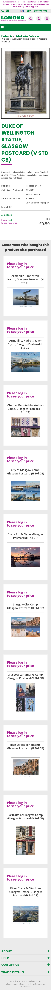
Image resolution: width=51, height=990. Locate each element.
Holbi (32, 984)
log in (10, 220)
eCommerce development (16, 984)
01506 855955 (3, 11)
